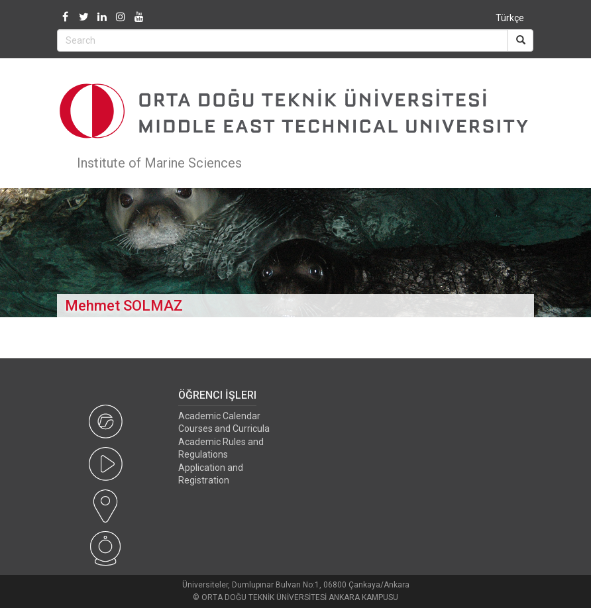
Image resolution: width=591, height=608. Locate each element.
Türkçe (510, 18)
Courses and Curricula (224, 428)
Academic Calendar (219, 416)
